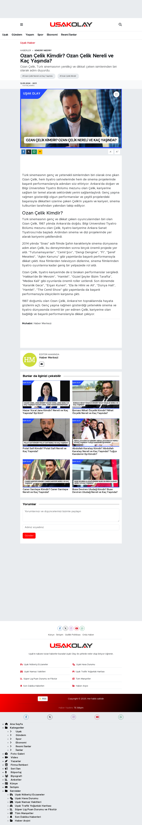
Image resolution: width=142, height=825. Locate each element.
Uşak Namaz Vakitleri (33, 672)
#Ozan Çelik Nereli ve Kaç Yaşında (37, 76)
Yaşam (30, 35)
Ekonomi (52, 35)
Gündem (17, 35)
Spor (40, 35)
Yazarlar (13, 761)
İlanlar (16, 750)
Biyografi (13, 776)
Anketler (13, 780)
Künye (51, 635)
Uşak (5, 35)
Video (11, 757)
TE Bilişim (78, 708)
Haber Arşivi (80, 686)
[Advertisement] (71, 568)
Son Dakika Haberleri (32, 686)
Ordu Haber (88, 635)
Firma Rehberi (16, 765)
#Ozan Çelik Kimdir (68, 76)
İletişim (59, 635)
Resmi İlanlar (69, 35)
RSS (42, 699)
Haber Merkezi (48, 357)
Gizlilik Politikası (73, 635)
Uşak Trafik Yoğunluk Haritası (88, 672)
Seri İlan (12, 768)
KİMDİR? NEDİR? (43, 51)
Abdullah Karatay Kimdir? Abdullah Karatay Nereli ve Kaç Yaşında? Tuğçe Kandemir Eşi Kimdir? (94, 451)
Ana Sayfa (14, 724)
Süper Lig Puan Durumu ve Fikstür (38, 679)
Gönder (29, 535)
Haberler (25, 51)
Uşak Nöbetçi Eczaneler (34, 664)
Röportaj (13, 772)
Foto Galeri (15, 754)
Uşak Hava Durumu (83, 664)
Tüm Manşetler (81, 679)
